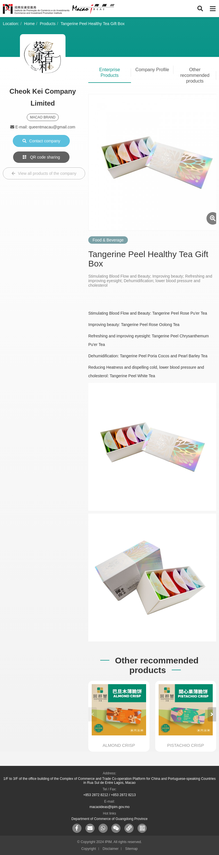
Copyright (88, 849)
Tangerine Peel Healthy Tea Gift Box (93, 23)
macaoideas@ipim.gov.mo (109, 807)
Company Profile (152, 69)
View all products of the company (44, 173)
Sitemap (131, 849)
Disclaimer (110, 849)
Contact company (41, 141)
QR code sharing (41, 157)
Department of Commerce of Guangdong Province (109, 819)
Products (48, 23)
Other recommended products (194, 75)
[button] (212, 714)
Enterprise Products (109, 72)
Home (29, 23)
